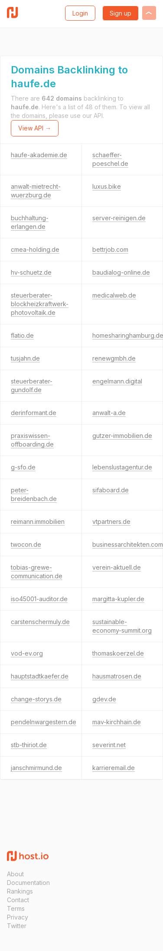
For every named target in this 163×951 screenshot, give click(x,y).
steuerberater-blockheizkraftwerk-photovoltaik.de (39, 304)
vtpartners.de (111, 521)
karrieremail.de (113, 767)
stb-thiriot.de (29, 744)
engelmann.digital (117, 381)
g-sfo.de (23, 467)
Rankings (20, 891)
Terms (16, 908)
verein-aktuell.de (116, 567)
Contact (18, 899)
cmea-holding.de (35, 249)
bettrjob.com (110, 249)
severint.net (109, 744)
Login (80, 13)
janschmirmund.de (36, 767)
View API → (34, 128)
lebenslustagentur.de (122, 467)
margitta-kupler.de (118, 598)
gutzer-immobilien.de (122, 435)
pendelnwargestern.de (43, 722)
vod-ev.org (27, 653)
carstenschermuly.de (40, 621)
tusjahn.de (25, 358)
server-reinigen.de (119, 218)
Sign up (120, 13)
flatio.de (22, 335)
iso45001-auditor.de (39, 598)
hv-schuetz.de (31, 272)
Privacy (17, 917)
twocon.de (26, 544)
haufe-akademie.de (39, 154)
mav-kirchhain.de (116, 722)
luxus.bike (106, 186)
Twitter (16, 925)
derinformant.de (33, 412)
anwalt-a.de (109, 412)
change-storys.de (36, 699)
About (15, 874)
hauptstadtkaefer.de (39, 676)
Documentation (28, 882)
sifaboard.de (110, 490)
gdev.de (104, 699)
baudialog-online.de (121, 272)
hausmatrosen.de (116, 676)
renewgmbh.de (114, 358)
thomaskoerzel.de (118, 653)
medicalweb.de (114, 295)
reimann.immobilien (38, 521)
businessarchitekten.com (127, 544)
